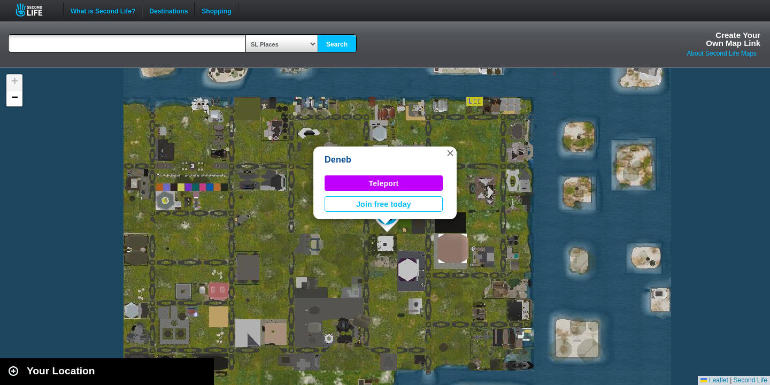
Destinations (168, 10)
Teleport (384, 183)
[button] (450, 153)
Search (337, 44)
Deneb (338, 159)
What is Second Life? (103, 10)
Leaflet (714, 380)
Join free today (383, 204)
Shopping (216, 10)
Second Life (35, 10)
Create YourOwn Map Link (733, 39)
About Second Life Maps (722, 53)
